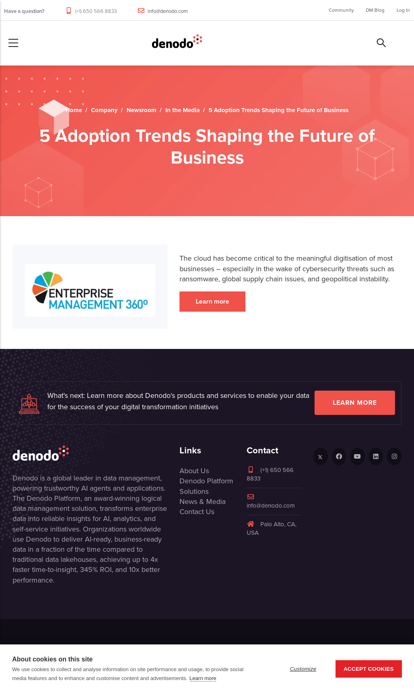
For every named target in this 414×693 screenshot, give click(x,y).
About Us (194, 471)
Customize (303, 669)
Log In (403, 10)
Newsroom (141, 110)
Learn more (212, 301)
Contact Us (197, 511)
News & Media (203, 501)
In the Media (182, 110)
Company (104, 110)
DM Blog (375, 10)
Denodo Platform (206, 481)
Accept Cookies (369, 669)
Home (73, 110)
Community (341, 10)
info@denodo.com (168, 11)
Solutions (194, 491)
